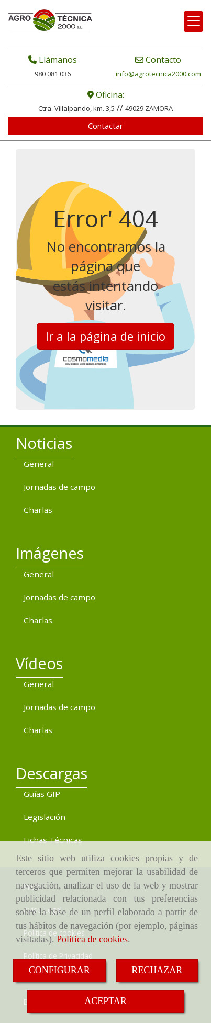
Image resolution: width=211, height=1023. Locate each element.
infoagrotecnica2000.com (158, 73)
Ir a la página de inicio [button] (105, 336)
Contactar (105, 125)
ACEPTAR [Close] (105, 1001)
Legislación (44, 817)
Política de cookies (92, 939)
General (39, 463)
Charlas (38, 509)
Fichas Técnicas (53, 840)
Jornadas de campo (59, 486)
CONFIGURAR (59, 970)
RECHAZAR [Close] (156, 970)
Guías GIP (42, 794)
